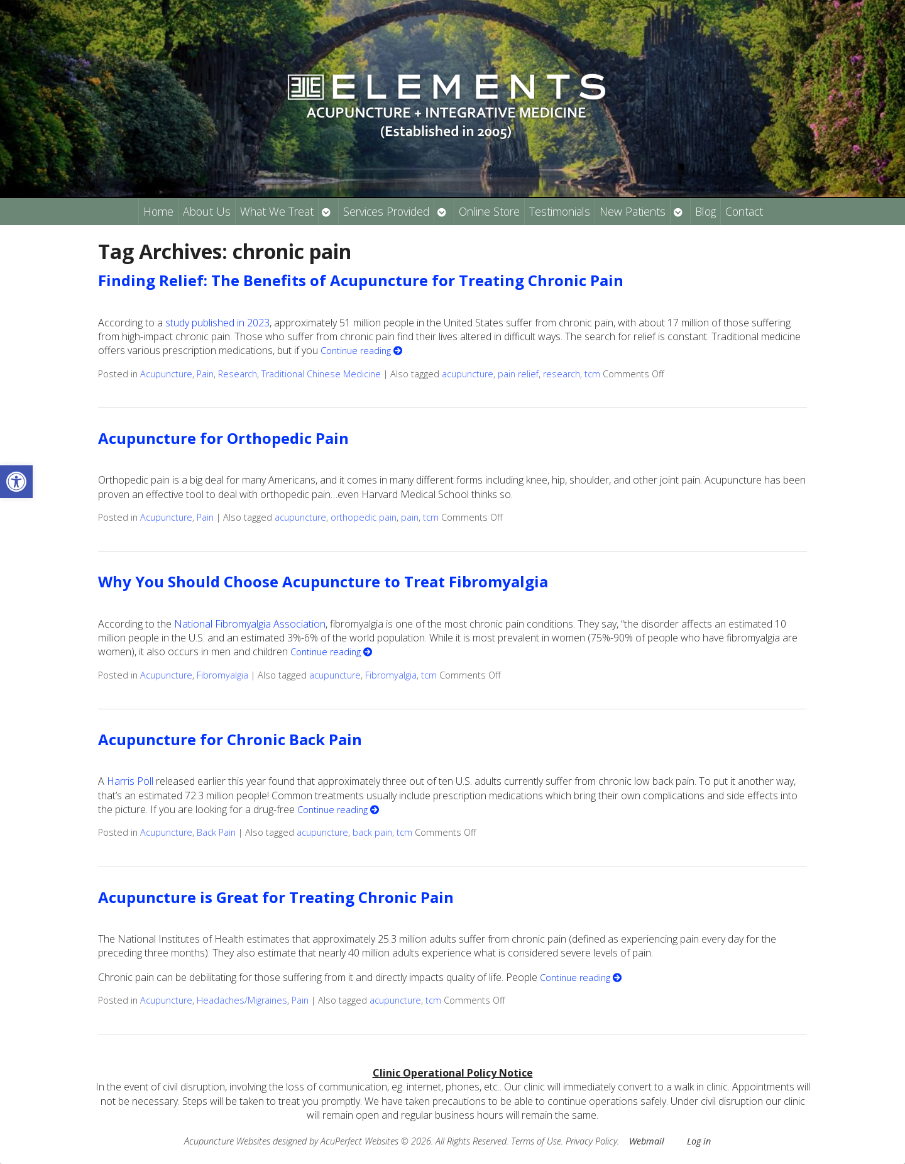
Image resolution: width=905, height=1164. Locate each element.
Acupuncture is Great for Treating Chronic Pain (276, 897)
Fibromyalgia (222, 675)
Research (237, 374)
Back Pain (216, 832)
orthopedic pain (364, 517)
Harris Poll (130, 781)
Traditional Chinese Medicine (321, 374)
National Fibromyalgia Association (250, 624)
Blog (705, 211)
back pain (372, 832)
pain (410, 517)
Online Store (489, 211)
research (561, 374)
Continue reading (361, 351)
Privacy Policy (591, 1141)
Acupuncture (166, 374)
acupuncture (467, 374)
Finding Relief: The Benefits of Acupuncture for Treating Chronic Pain (360, 280)
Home (158, 211)
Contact (744, 211)
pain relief (518, 374)
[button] (16, 481)
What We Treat (277, 211)
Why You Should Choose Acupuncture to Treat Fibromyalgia (323, 581)
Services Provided (386, 211)
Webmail (646, 1141)
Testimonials (559, 211)
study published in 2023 (217, 323)
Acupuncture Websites (227, 1141)
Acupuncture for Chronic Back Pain (230, 739)
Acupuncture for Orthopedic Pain (223, 438)
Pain (205, 374)
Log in (699, 1141)
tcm (592, 374)
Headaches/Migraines (242, 1000)
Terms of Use (536, 1141)
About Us (207, 211)
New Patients (633, 211)
